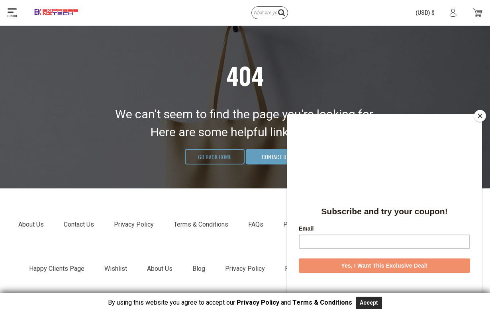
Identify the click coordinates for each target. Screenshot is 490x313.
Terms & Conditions (201, 224)
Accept (369, 302)
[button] (425, 12)
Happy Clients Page (56, 268)
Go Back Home (214, 157)
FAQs (255, 224)
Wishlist (115, 268)
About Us (31, 224)
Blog (198, 268)
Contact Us (275, 157)
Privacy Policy (134, 224)
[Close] (480, 116)
